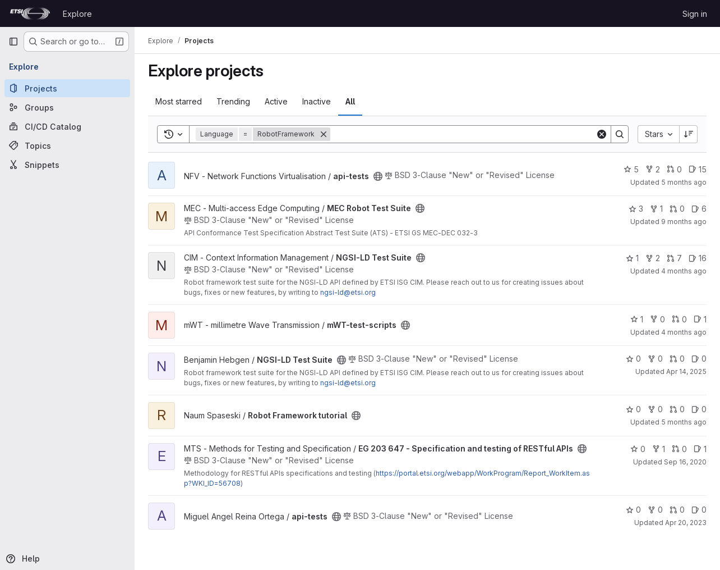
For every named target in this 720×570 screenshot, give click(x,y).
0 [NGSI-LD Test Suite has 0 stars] (633, 358)
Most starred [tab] (178, 101)
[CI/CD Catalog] (67, 126)
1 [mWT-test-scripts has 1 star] (636, 319)
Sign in (694, 14)
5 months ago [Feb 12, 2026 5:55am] (684, 182)
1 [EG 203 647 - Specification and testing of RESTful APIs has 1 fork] (658, 449)
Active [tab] (276, 101)
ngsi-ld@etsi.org (348, 292)
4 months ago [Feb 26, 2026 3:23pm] (684, 271)
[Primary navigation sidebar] (13, 42)
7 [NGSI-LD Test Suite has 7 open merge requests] (674, 258)
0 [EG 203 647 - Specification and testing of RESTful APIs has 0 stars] (637, 449)
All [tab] (350, 101)
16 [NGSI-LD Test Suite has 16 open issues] (698, 258)
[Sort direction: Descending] (689, 134)
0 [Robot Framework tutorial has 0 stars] (633, 409)
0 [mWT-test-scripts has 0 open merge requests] (679, 319)
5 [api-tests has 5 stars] (631, 169)
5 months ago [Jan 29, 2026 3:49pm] (684, 422)
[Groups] (67, 107)
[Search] (463, 134)
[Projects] (67, 88)
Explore (77, 14)
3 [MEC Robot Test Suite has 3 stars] (636, 208)
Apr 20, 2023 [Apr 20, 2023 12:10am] (686, 522)
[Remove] (323, 134)
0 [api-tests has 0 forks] (655, 509)
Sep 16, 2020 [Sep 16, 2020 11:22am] (685, 462)
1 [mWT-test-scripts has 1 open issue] (700, 319)
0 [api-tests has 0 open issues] (699, 509)
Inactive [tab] (316, 101)
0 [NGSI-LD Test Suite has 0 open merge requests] (677, 358)
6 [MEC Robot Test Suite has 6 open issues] (699, 208)
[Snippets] (67, 165)
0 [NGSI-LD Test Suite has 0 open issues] (699, 358)
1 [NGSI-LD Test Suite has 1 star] (632, 258)
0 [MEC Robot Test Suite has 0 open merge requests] (677, 208)
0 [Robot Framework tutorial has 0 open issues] (699, 409)
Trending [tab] (233, 101)
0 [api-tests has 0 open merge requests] (674, 169)
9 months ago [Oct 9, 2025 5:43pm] (684, 221)
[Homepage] (30, 13)
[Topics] (67, 145)
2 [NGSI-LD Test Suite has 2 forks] (652, 258)
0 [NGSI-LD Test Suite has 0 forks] (655, 358)
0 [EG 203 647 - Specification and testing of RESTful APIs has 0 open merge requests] (679, 449)
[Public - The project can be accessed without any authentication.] (377, 176)
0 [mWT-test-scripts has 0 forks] (657, 319)
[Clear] (601, 134)
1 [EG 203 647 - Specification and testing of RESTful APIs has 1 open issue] (700, 449)
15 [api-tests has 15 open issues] (698, 169)
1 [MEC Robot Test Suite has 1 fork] (656, 208)
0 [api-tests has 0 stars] (633, 509)
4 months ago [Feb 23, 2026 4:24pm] (684, 332)
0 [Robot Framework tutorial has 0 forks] (655, 409)
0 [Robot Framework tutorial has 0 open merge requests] (677, 409)
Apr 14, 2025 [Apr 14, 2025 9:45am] (686, 371)
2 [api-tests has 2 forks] (652, 169)
